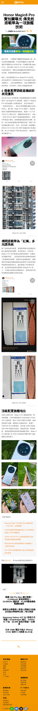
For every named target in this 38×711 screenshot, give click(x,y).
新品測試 (6, 692)
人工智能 (6, 676)
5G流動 (5, 664)
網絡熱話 (23, 662)
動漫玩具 (23, 684)
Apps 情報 (6, 694)
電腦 (4, 666)
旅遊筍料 (23, 668)
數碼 (4, 668)
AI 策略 (23, 692)
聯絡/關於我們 (7, 704)
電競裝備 (23, 682)
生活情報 (23, 664)
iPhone (5, 662)
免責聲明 (6, 702)
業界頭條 (23, 690)
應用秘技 (6, 690)
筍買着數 (23, 666)
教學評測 (6, 688)
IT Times (25, 688)
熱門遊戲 (23, 680)
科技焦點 (6, 659)
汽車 (4, 674)
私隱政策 (6, 700)
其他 (5, 698)
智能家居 (6, 670)
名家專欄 (23, 694)
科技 (4, 589)
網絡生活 (24, 659)
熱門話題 (23, 670)
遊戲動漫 (24, 678)
